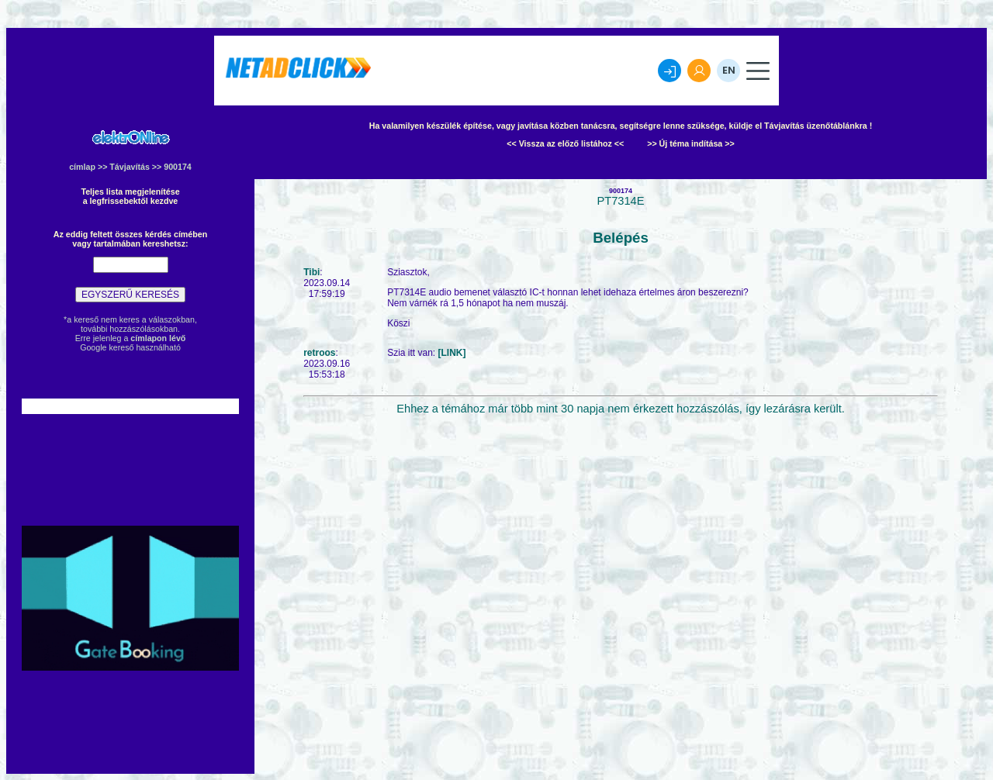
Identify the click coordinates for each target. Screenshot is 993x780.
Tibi (311, 272)
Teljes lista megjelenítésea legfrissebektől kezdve (130, 196)
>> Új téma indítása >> (691, 143)
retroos (319, 352)
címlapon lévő (157, 338)
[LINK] (452, 352)
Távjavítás (129, 166)
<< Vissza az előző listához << (565, 143)
